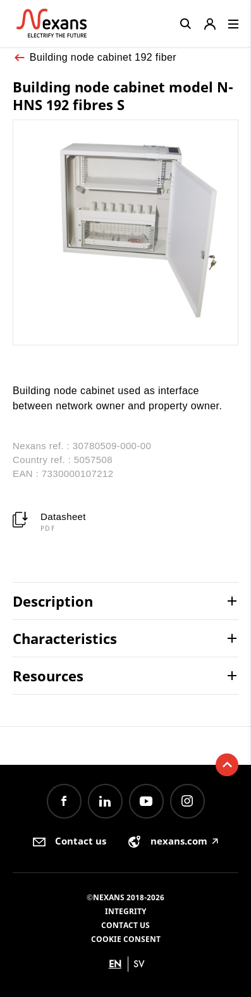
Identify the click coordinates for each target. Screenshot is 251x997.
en (115, 964)
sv (139, 964)
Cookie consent (126, 939)
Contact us (125, 925)
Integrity (125, 911)
